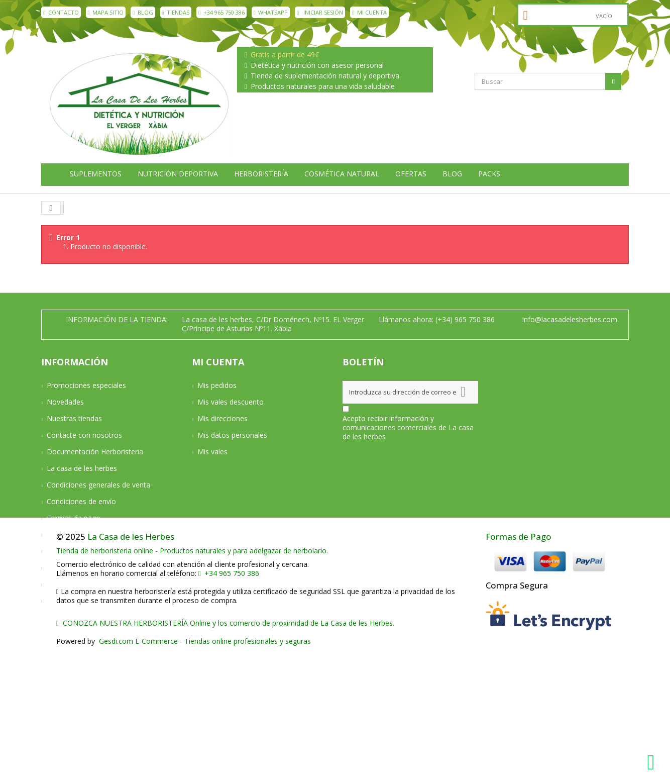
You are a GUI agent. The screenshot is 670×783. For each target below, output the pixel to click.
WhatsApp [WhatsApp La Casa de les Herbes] (271, 12)
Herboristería (261, 173)
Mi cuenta (369, 12)
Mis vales (212, 451)
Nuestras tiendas (74, 418)
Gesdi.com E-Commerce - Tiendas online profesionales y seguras (204, 773)
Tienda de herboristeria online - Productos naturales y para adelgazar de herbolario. (192, 683)
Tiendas (176, 12)
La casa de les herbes (82, 468)
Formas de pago (73, 518)
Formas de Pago (518, 669)
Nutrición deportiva (178, 173)
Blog (143, 12)
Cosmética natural (341, 173)
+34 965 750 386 (221, 12)
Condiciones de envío (81, 501)
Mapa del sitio (69, 601)
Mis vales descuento (230, 402)
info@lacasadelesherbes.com (569, 319)
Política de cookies (77, 584)
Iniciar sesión (320, 12)
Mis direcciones (222, 418)
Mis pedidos (217, 385)
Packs (489, 173)
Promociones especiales (86, 385)
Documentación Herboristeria (95, 451)
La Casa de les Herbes (130, 669)
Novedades (65, 402)
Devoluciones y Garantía (86, 534)
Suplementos (96, 173)
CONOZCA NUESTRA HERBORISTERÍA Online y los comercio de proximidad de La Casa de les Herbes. (225, 755)
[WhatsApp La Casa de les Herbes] (653, 762)
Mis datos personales (232, 435)
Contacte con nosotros (84, 435)
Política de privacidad (81, 567)
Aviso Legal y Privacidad (86, 551)
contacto (61, 12)
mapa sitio (106, 12)
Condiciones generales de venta (98, 485)
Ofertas (410, 173)
